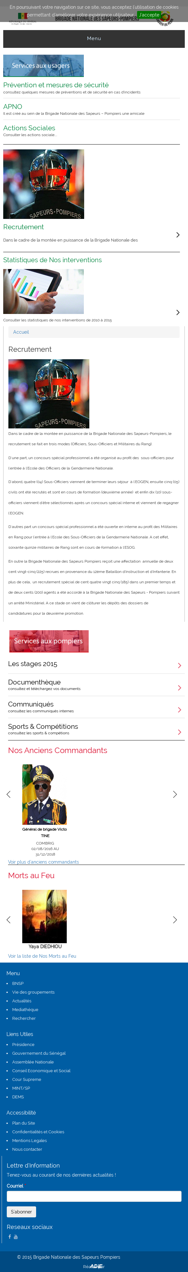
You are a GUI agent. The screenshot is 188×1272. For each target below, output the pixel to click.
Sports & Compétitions (96, 728)
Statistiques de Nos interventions (52, 260)
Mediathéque (25, 1009)
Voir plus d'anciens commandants (43, 862)
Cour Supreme (26, 1079)
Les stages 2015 (32, 664)
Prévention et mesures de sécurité (87, 87)
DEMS (18, 1096)
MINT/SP (21, 1088)
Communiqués (96, 706)
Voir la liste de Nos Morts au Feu (42, 956)
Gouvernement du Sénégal (38, 1053)
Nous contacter (27, 1149)
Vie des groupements (33, 992)
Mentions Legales (29, 1140)
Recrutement (23, 227)
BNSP (18, 983)
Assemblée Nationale (33, 1062)
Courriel (16, 1186)
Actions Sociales (87, 130)
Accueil (21, 332)
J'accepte (149, 14)
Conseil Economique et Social (41, 1070)
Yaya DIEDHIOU (45, 946)
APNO (87, 109)
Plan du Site (23, 1123)
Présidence (23, 1044)
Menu (94, 38)
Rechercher (24, 1018)
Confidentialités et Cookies (38, 1131)
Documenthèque (96, 684)
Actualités (21, 1000)
